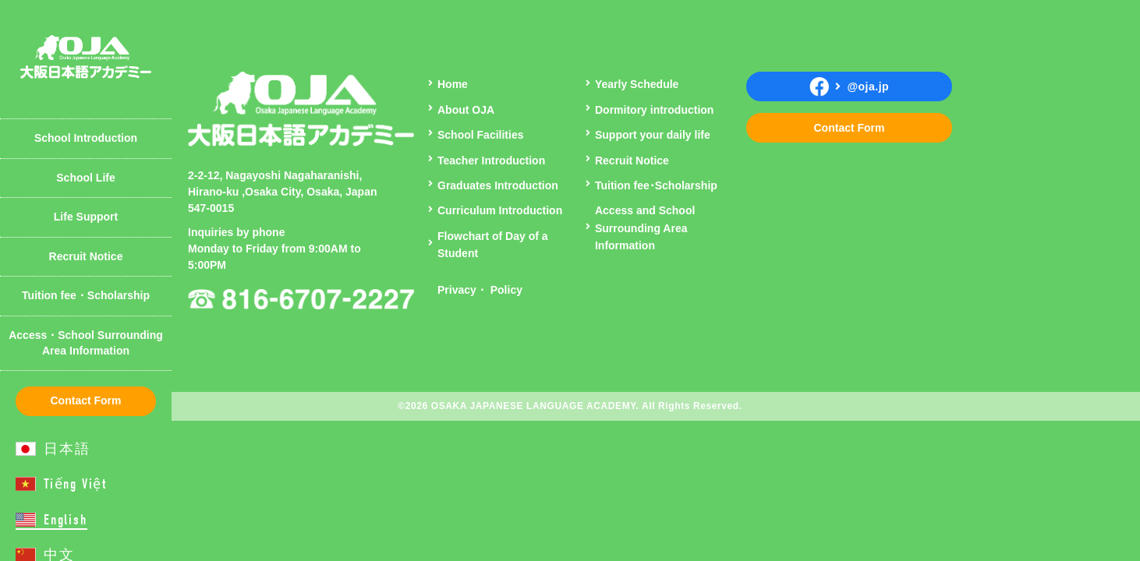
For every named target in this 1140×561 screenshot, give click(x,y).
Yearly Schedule (74, 112)
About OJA (61, 19)
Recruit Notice (86, 256)
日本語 (67, 449)
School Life (85, 177)
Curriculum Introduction (499, 210)
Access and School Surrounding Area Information (645, 228)
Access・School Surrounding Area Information (86, 343)
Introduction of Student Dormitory (93, 27)
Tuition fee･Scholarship (656, 185)
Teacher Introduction (86, 96)
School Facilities (480, 135)
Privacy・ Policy (479, 290)
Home (452, 84)
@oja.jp (849, 87)
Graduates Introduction (497, 185)
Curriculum (62, 19)
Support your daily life (652, 135)
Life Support (86, 216)
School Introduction (85, 138)
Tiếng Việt (76, 484)
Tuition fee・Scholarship (86, 295)
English (65, 520)
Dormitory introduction (654, 110)
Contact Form (86, 400)
